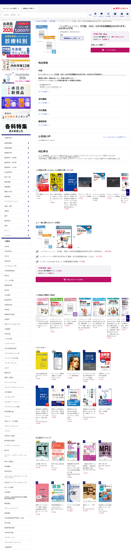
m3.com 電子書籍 (41, 21)
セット (6, 230)
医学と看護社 (8, 461)
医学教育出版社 (9, 440)
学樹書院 (7, 466)
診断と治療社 (8, 377)
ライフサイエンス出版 (12, 406)
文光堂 (6, 246)
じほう (6, 368)
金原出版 (7, 261)
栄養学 (6, 211)
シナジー (7, 431)
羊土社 (6, 256)
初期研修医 (8, 143)
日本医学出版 (8, 532)
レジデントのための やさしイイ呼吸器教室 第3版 (59, 261)
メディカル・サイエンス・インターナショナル (15, 476)
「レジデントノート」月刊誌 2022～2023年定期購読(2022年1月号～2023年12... (71, 251)
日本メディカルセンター (12, 324)
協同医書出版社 (9, 528)
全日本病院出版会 (10, 348)
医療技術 (7, 196)
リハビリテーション (11, 201)
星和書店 (7, 513)
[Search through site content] (45, 15)
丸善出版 (7, 334)
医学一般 (7, 177)
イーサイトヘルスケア (12, 445)
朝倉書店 (7, 503)
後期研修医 (8, 148)
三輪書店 (7, 329)
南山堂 (6, 275)
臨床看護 (7, 182)
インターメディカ (10, 363)
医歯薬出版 (8, 285)
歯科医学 (7, 221)
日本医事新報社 (9, 271)
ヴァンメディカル (10, 382)
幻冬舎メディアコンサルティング (15, 482)
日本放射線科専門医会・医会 (14, 518)
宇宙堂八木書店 (9, 436)
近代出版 (7, 523)
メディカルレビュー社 (12, 353)
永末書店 (7, 492)
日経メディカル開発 (11, 421)
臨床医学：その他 (10, 167)
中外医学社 (8, 251)
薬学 (5, 216)
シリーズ (7, 235)
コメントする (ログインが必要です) (114, 137)
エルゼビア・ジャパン (12, 402)
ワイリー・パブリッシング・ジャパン (15, 456)
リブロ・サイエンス (11, 426)
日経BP (6, 319)
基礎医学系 (8, 153)
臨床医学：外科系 (10, 162)
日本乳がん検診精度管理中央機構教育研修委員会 (15, 497)
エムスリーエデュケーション (14, 387)
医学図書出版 (8, 411)
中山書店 (7, 295)
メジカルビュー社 (10, 266)
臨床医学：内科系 (10, 157)
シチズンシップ (9, 537)
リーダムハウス (9, 397)
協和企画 (7, 372)
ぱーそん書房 (8, 487)
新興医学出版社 (9, 314)
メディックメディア (11, 508)
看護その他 (8, 191)
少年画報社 (8, 392)
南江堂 (6, 450)
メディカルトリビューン (12, 542)
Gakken (7, 309)
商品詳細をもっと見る (70, 38)
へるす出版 (8, 339)
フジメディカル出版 (11, 358)
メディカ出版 (8, 280)
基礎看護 (7, 187)
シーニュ (7, 416)
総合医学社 (8, 300)
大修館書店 (8, 547)
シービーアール (9, 343)
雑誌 (5, 225)
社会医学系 (8, 172)
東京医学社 (8, 471)
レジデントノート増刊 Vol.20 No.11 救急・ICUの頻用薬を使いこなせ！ (67, 256)
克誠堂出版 (8, 305)
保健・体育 (8, 206)
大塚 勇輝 (52, 21)
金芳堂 (6, 290)
